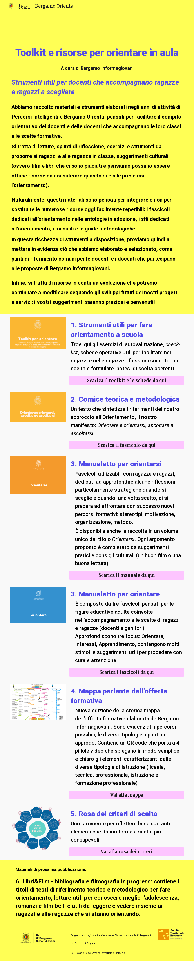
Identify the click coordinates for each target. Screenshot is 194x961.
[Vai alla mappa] (126, 795)
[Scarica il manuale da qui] (126, 575)
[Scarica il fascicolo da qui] (126, 445)
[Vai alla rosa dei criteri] (126, 851)
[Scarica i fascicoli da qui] (126, 672)
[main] (97, 52)
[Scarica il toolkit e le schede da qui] (126, 380)
